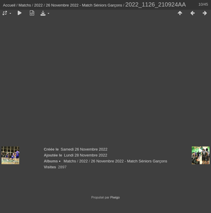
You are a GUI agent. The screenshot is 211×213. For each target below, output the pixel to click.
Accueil (9, 5)
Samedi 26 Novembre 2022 (84, 149)
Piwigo (115, 197)
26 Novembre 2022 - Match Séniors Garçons (84, 5)
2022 (38, 5)
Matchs (25, 5)
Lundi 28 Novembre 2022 (85, 155)
